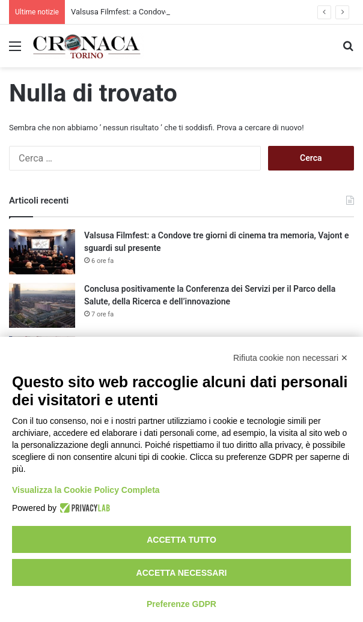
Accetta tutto (181, 540)
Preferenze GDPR (181, 604)
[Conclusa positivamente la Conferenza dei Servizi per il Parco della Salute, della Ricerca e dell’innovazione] (42, 305)
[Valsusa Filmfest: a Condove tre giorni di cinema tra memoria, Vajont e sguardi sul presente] (42, 251)
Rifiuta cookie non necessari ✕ (290, 358)
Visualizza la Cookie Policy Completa (86, 490)
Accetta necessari (181, 573)
